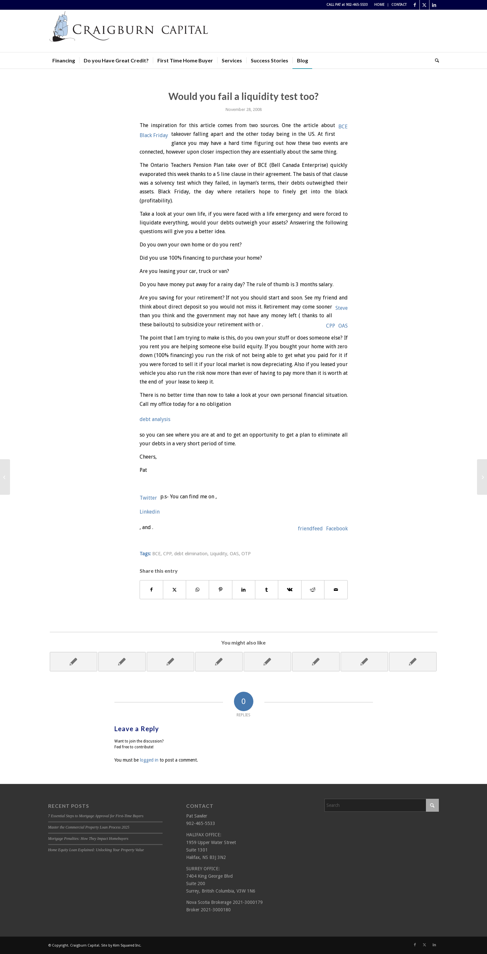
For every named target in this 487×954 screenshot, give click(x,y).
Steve (341, 308)
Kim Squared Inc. (127, 945)
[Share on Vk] (289, 589)
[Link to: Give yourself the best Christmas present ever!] (413, 661)
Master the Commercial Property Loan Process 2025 (89, 827)
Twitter (148, 498)
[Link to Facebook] (414, 5)
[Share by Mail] (335, 589)
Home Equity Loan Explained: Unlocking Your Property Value (96, 850)
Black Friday (154, 135)
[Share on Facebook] (151, 589)
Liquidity (218, 553)
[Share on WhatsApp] (197, 589)
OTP (246, 553)
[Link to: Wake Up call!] (170, 661)
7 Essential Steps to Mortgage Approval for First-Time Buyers (95, 816)
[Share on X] (174, 589)
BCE (343, 127)
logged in (149, 760)
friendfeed (310, 529)
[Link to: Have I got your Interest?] (267, 661)
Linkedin (150, 512)
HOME (379, 5)
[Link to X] (424, 5)
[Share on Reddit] (313, 589)
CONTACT (399, 5)
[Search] (435, 60)
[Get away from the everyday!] (482, 477)
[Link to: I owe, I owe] (316, 661)
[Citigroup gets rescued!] (5, 477)
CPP (330, 326)
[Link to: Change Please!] (122, 661)
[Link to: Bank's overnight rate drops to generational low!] (73, 661)
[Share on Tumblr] (266, 589)
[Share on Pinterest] (220, 589)
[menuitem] (379, 4)
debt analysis (155, 419)
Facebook (337, 529)
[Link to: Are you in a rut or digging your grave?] (219, 661)
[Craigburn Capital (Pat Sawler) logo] (129, 31)
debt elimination (190, 553)
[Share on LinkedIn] (243, 589)
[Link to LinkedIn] (434, 5)
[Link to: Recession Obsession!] (364, 661)
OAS (343, 326)
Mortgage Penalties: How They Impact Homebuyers (88, 838)
